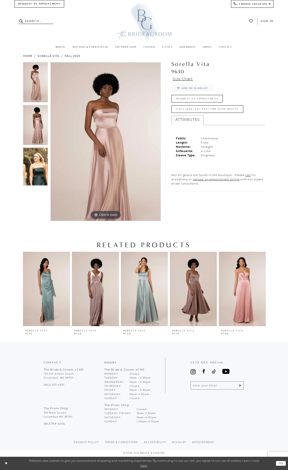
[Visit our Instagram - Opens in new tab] (193, 372)
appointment (203, 442)
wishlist (179, 442)
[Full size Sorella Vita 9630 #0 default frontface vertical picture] (106, 141)
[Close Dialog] (6, 463)
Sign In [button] (267, 21)
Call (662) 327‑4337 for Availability (208, 109)
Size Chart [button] (183, 79)
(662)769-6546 (54, 424)
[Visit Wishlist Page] (252, 21)
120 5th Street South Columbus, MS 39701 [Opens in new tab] (59, 376)
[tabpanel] (35, 83)
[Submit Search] (21, 21)
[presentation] (46, 289)
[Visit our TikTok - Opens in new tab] (214, 371)
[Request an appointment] (39, 3)
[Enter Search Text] (35, 21)
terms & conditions (121, 442)
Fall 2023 (72, 56)
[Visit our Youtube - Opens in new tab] (226, 371)
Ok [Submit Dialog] (281, 463)
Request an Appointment (198, 99)
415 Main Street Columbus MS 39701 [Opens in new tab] (58, 415)
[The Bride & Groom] (144, 21)
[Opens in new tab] (248, 176)
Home (27, 56)
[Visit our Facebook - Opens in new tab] (203, 371)
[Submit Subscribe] (240, 385)
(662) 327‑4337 (54, 385)
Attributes (187, 121)
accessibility (155, 442)
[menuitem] (39, 3)
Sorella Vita (48, 56)
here (143, 465)
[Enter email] (217, 385)
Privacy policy (86, 442)
